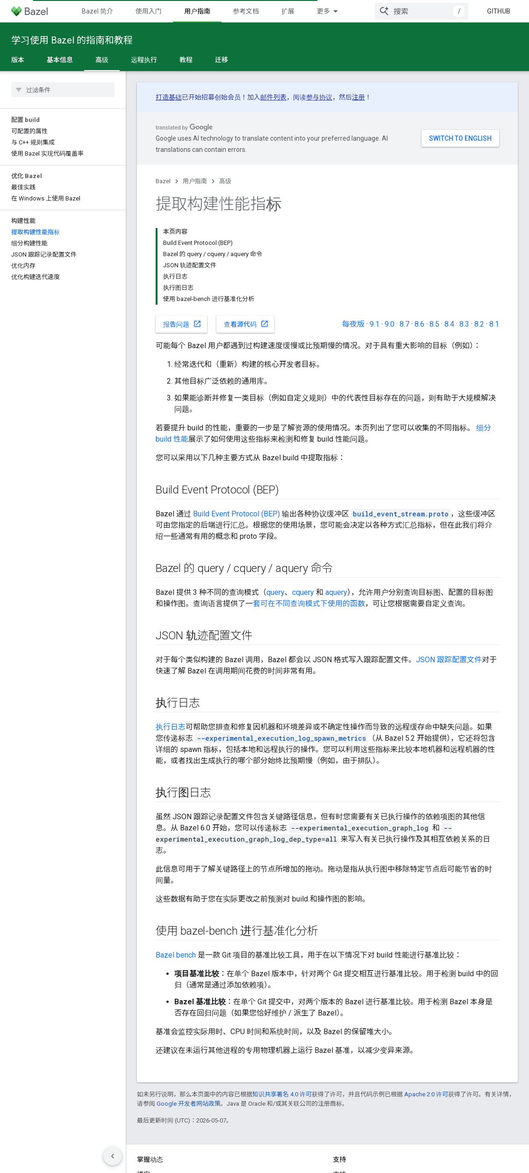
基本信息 (60, 60)
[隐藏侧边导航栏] (112, 1156)
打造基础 (169, 97)
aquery (336, 592)
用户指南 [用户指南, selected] (197, 11)
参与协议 (319, 97)
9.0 (389, 324)
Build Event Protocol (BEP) (236, 513)
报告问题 (182, 324)
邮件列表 (273, 97)
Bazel (163, 181)
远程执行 (144, 60)
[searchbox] (62, 89)
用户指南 (195, 181)
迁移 (221, 60)
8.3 (464, 324)
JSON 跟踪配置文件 (449, 659)
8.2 (479, 324)
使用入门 (149, 11)
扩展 (287, 11)
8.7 (404, 324)
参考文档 (246, 11)
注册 (358, 97)
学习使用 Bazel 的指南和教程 (72, 40)
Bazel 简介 (97, 11)
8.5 (434, 324)
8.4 (449, 324)
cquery (303, 592)
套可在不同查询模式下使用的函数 (309, 603)
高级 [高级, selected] (101, 60)
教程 (186, 60)
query (275, 592)
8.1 (494, 324)
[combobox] (421, 11)
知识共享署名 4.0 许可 (282, 1094)
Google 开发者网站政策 (189, 1103)
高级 (225, 181)
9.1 (374, 324)
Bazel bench (176, 955)
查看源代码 (246, 324)
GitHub (498, 11)
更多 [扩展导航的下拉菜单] (323, 11)
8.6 (419, 324)
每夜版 (353, 324)
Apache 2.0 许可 (426, 1094)
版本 (17, 60)
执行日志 (171, 726)
